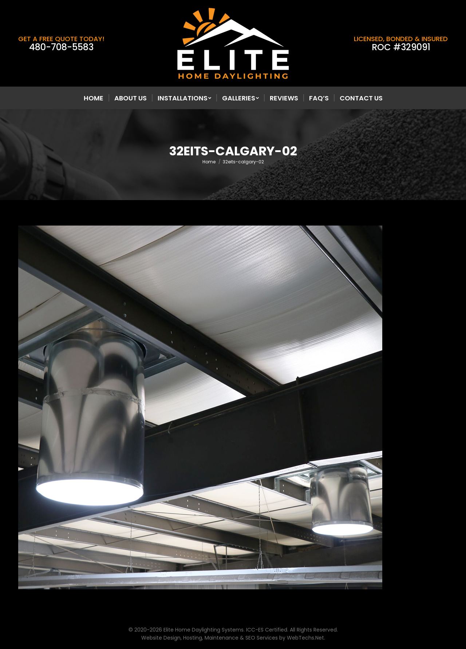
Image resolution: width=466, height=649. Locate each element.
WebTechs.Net (305, 637)
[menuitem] (93, 98)
